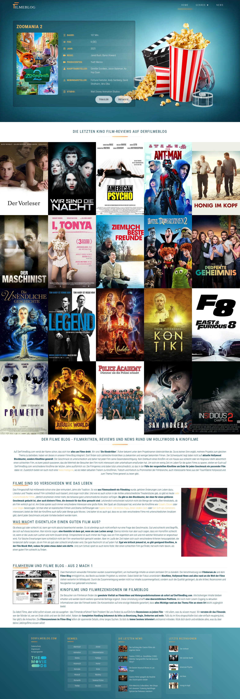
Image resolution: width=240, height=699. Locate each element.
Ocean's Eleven (165, 504)
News (219, 5)
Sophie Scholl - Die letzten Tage (114, 508)
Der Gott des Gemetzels (164, 508)
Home (184, 5)
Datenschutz (36, 646)
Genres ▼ (202, 5)
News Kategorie (65, 470)
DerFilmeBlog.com (44, 638)
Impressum (35, 649)
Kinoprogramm (37, 652)
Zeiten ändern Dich (138, 508)
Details (123, 99)
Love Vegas (18, 508)
